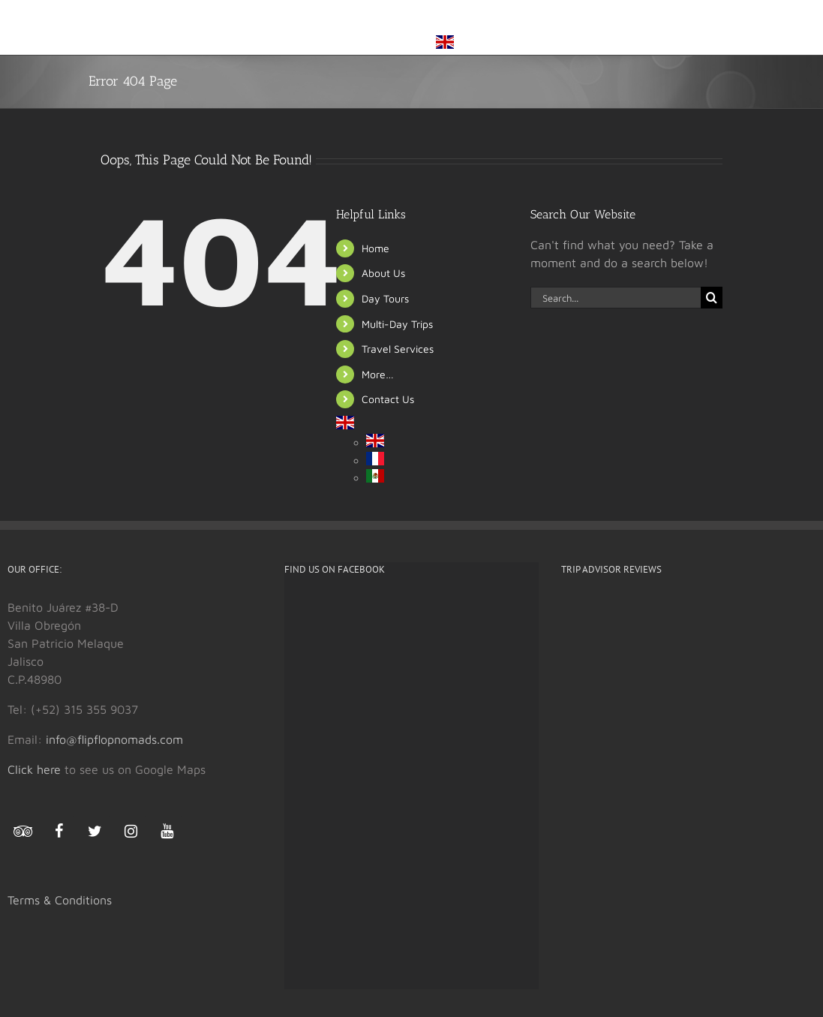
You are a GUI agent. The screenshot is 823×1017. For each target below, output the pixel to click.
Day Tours (385, 298)
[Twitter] (95, 831)
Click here (34, 769)
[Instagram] (131, 831)
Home (375, 248)
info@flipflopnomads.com (114, 739)
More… (378, 374)
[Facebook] (59, 831)
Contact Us (388, 399)
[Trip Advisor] (23, 834)
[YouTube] (167, 831)
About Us (383, 272)
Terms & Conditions (60, 900)
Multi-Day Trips (397, 323)
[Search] (711, 297)
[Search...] (615, 297)
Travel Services (398, 348)
